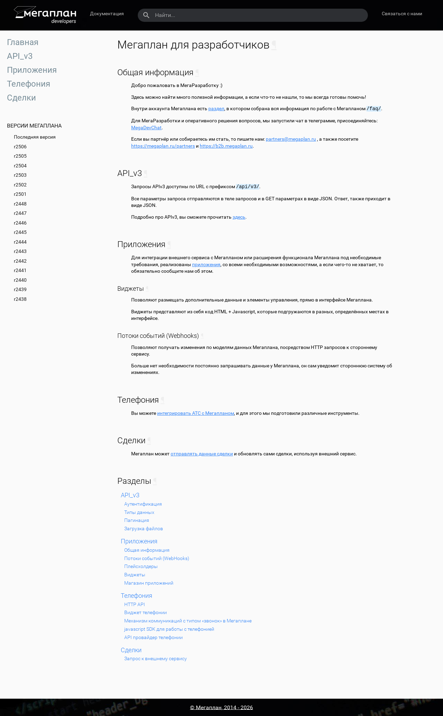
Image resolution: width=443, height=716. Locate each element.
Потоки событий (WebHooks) (156, 558)
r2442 (20, 261)
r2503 (20, 175)
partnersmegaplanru (291, 139)
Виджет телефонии (145, 612)
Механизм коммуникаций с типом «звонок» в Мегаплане (188, 620)
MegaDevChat (146, 127)
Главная (22, 42)
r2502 (20, 184)
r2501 (20, 194)
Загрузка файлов (143, 528)
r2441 (20, 270)
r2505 (20, 156)
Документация (107, 13)
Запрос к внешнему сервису (155, 658)
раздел (216, 109)
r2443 (20, 251)
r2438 (20, 299)
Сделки (21, 98)
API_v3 (20, 56)
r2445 (20, 232)
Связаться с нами (402, 13)
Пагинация (136, 520)
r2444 (20, 242)
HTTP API (134, 604)
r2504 (20, 165)
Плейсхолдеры (141, 566)
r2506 (20, 146)
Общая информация (147, 550)
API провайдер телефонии (153, 637)
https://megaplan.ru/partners (163, 146)
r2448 (20, 204)
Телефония (28, 84)
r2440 (20, 280)
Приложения (32, 70)
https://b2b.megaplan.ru (226, 146)
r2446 (20, 223)
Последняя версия (35, 137)
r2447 (20, 213)
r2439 (20, 289)
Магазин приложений (148, 583)
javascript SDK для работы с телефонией (169, 629)
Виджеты (134, 574)
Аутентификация (143, 504)
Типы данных (139, 512)
